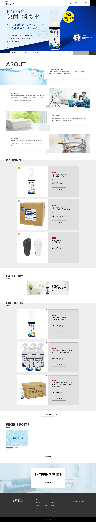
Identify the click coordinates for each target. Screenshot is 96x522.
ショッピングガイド (41, 508)
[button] (90, 53)
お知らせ (53, 508)
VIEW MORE (59, 189)
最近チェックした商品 (41, 505)
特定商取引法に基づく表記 (78, 501)
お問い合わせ (54, 511)
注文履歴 (53, 505)
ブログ (37, 511)
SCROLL (7, 48)
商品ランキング (40, 499)
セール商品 (53, 499)
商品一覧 (53, 502)
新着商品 (38, 502)
